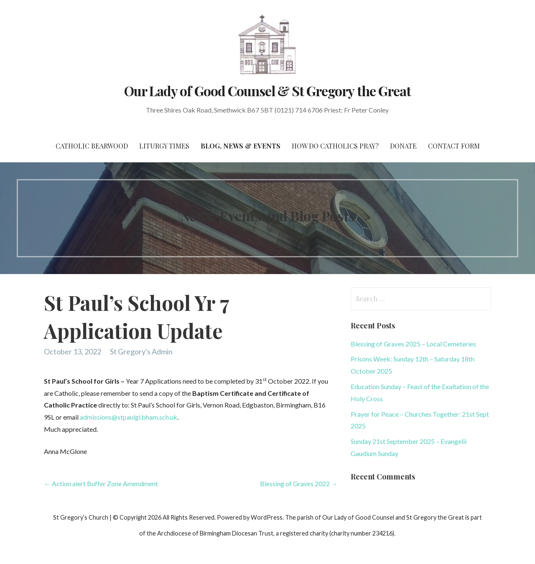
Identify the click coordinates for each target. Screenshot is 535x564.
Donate (403, 145)
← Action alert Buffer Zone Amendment (101, 483)
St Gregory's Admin (141, 351)
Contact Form (454, 145)
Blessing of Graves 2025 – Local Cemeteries (413, 344)
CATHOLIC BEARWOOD (92, 145)
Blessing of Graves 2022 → (299, 483)
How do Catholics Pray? (335, 145)
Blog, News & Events (240, 145)
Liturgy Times (164, 145)
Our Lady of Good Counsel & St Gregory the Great (267, 91)
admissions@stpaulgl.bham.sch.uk (128, 417)
